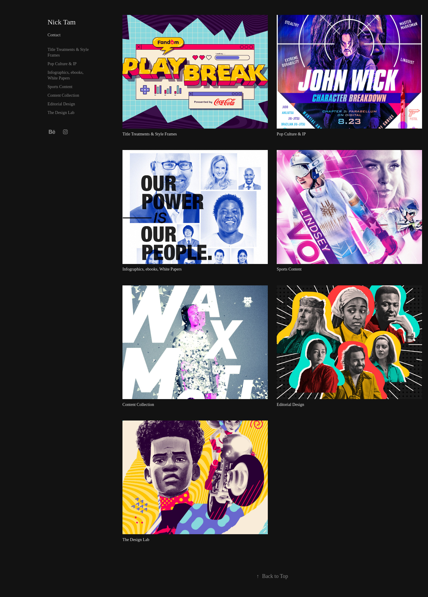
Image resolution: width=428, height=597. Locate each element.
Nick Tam (62, 22)
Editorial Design (61, 104)
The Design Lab (61, 112)
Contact (54, 35)
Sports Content (60, 87)
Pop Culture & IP (62, 64)
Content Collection (63, 95)
